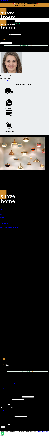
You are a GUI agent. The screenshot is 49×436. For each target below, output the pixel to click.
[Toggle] (6, 364)
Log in (12, 407)
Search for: (6, 34)
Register (3, 426)
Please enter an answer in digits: (9, 402)
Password (6, 399)
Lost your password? (6, 410)
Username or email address (11, 396)
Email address (7, 416)
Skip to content (4, 0)
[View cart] (4, 364)
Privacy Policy (41, 431)
